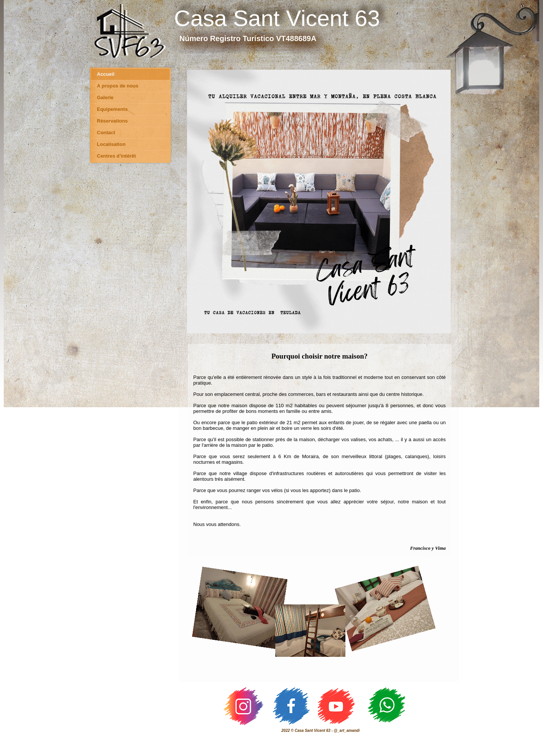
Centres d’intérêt (116, 156)
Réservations (112, 121)
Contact (106, 132)
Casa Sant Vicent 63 (277, 18)
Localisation (111, 144)
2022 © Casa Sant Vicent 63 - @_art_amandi (320, 730)
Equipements (112, 109)
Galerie (105, 97)
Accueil (105, 74)
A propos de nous (117, 86)
